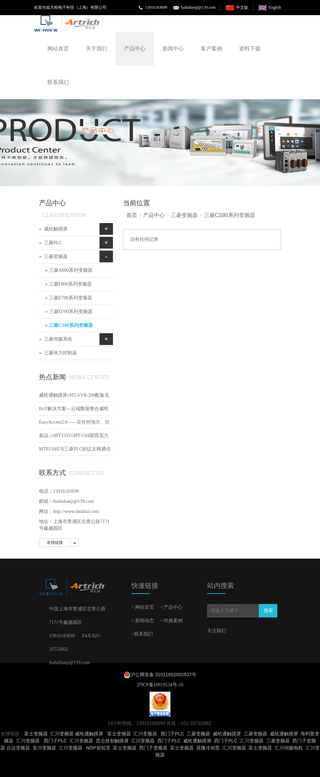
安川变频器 (44, 747)
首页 (131, 215)
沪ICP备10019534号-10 (160, 684)
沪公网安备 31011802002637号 (163, 674)
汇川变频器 (62, 733)
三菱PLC (53, 242)
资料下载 (250, 48)
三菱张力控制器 (60, 352)
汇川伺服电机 (289, 747)
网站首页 (58, 48)
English (275, 7)
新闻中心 (173, 48)
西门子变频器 (153, 747)
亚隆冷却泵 (208, 747)
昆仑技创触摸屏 (112, 740)
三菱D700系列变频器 (70, 311)
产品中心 (135, 48)
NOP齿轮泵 (98, 747)
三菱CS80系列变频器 (229, 215)
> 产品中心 (171, 607)
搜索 (268, 610)
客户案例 (211, 48)
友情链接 (55, 542)
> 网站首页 (142, 607)
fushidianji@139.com (198, 7)
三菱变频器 (184, 215)
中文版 (242, 7)
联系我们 (58, 82)
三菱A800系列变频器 (70, 270)
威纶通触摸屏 (89, 733)
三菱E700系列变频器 (70, 297)
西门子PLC (172, 733)
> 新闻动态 (142, 620)
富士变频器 (36, 733)
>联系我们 (142, 634)
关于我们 (96, 48)
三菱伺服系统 (58, 339)
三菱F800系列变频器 (70, 284)
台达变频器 (18, 747)
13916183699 (156, 7)
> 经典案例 (171, 620)
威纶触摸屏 (56, 228)
